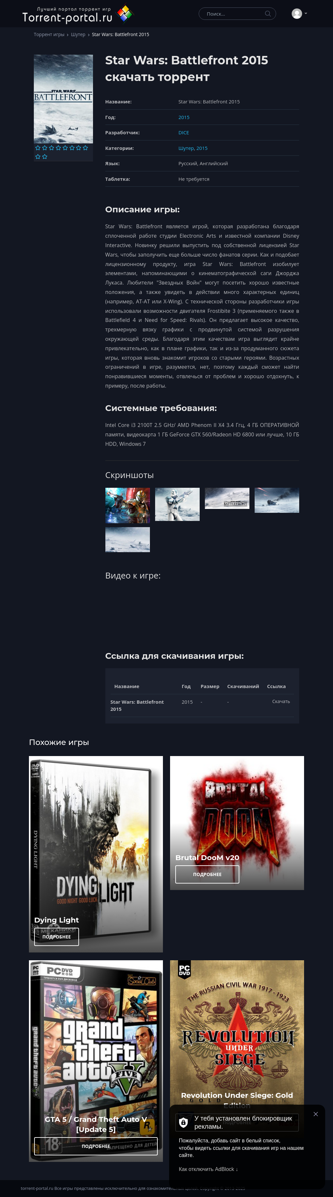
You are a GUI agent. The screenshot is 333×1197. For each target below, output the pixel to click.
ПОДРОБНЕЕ (56, 937)
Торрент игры (49, 34)
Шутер (78, 34)
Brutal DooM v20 (207, 857)
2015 (184, 117)
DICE (184, 132)
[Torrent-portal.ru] (78, 13)
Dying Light (56, 919)
